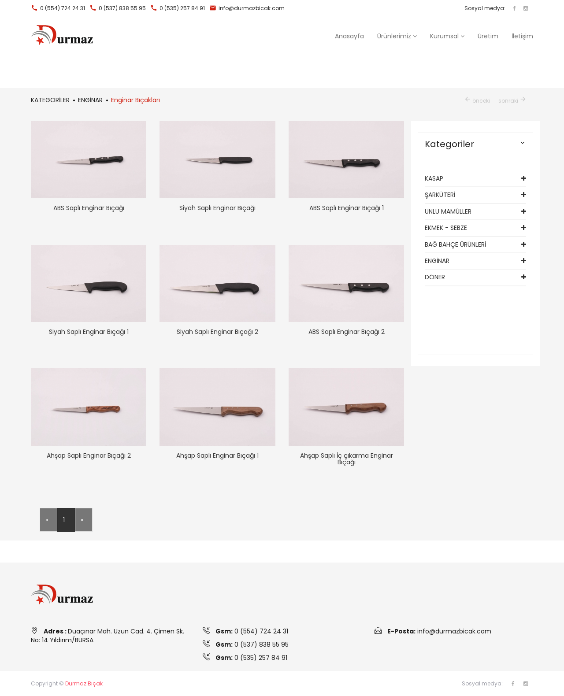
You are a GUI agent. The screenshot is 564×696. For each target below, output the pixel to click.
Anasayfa (349, 36)
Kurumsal (447, 36)
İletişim (522, 36)
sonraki (512, 100)
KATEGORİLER (50, 100)
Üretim (488, 36)
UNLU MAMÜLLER (448, 211)
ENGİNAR (437, 260)
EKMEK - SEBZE (446, 227)
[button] (397, 36)
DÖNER (435, 277)
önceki (477, 100)
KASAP (434, 178)
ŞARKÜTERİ (440, 194)
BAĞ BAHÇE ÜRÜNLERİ (455, 244)
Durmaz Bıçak (84, 683)
